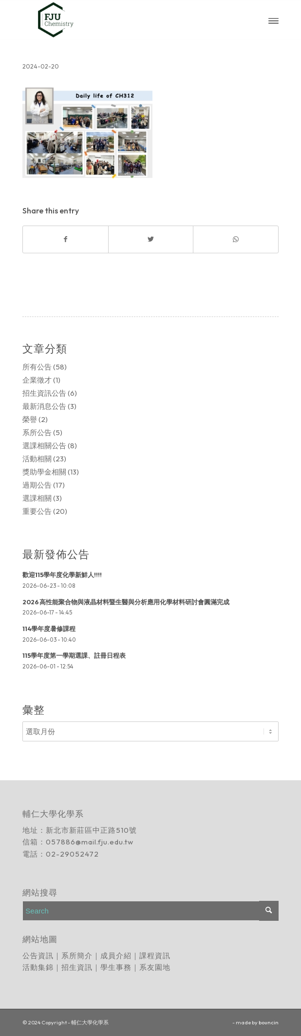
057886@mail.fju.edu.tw (89, 841)
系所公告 (37, 432)
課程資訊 (154, 955)
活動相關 (37, 458)
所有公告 (37, 366)
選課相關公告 (44, 445)
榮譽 (29, 419)
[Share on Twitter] (151, 239)
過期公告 (37, 485)
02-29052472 (72, 854)
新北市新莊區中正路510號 (91, 830)
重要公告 (37, 511)
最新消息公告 (44, 406)
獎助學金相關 (44, 471)
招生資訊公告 (44, 393)
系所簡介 (77, 955)
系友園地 (154, 967)
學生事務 (116, 967)
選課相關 (37, 498)
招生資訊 (77, 967)
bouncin (269, 1022)
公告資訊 (38, 955)
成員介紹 (116, 955)
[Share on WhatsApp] (235, 239)
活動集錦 (38, 967)
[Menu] (273, 20)
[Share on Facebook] (65, 239)
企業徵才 (37, 380)
